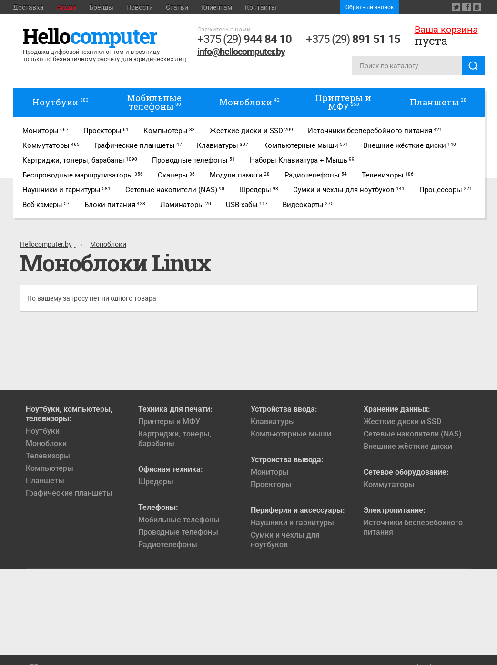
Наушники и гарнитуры (292, 522)
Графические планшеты (69, 493)
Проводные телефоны (178, 532)
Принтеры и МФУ (169, 421)
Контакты (260, 7)
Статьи (177, 7)
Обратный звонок (369, 7)
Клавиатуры (273, 421)
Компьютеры (49, 468)
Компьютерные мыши (291, 433)
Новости (139, 7)
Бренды (101, 7)
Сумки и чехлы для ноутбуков (285, 539)
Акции (66, 7)
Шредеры (155, 481)
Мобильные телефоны (179, 519)
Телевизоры (48, 455)
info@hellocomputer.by (241, 51)
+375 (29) (244, 39)
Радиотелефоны (167, 544)
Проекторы (271, 484)
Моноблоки (46, 443)
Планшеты (45, 480)
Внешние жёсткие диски (408, 446)
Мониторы (270, 472)
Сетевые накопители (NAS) (413, 433)
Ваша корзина (446, 29)
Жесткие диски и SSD (402, 421)
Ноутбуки (43, 431)
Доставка (28, 7)
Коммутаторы (389, 484)
